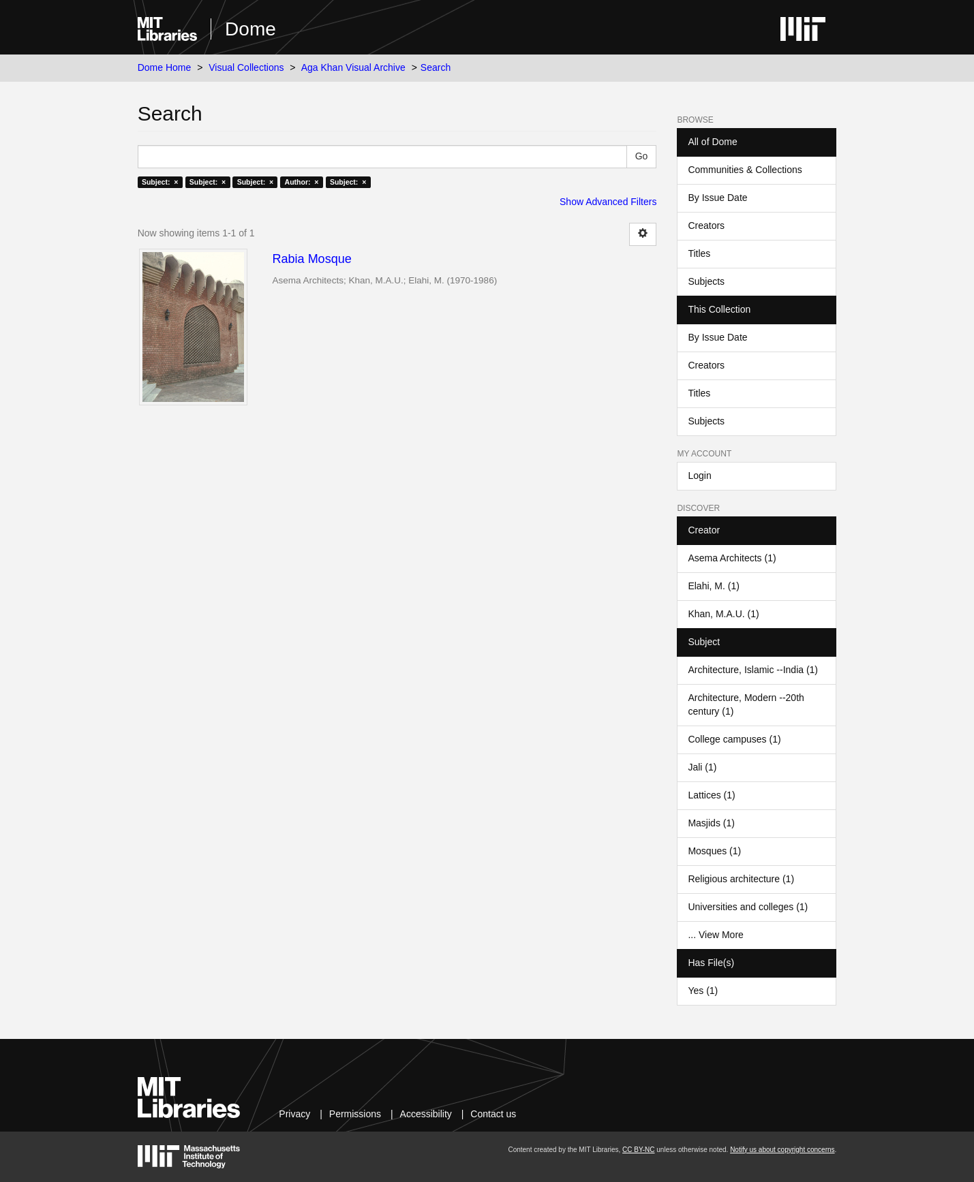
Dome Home (165, 67)
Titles (699, 253)
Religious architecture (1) (741, 878)
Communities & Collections (745, 169)
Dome (250, 29)
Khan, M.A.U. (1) (723, 613)
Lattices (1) (711, 795)
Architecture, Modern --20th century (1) (746, 704)
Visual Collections (246, 67)
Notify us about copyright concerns (782, 1149)
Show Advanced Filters (608, 201)
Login (699, 475)
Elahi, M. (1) (713, 585)
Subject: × (160, 182)
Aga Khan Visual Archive (353, 67)
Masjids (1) (711, 823)
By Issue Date (717, 197)
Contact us (493, 1113)
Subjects (706, 281)
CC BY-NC (638, 1149)
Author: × (302, 182)
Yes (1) (703, 990)
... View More (715, 934)
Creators (706, 225)
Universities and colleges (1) (748, 906)
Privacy (294, 1113)
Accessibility (426, 1113)
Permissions (355, 1113)
